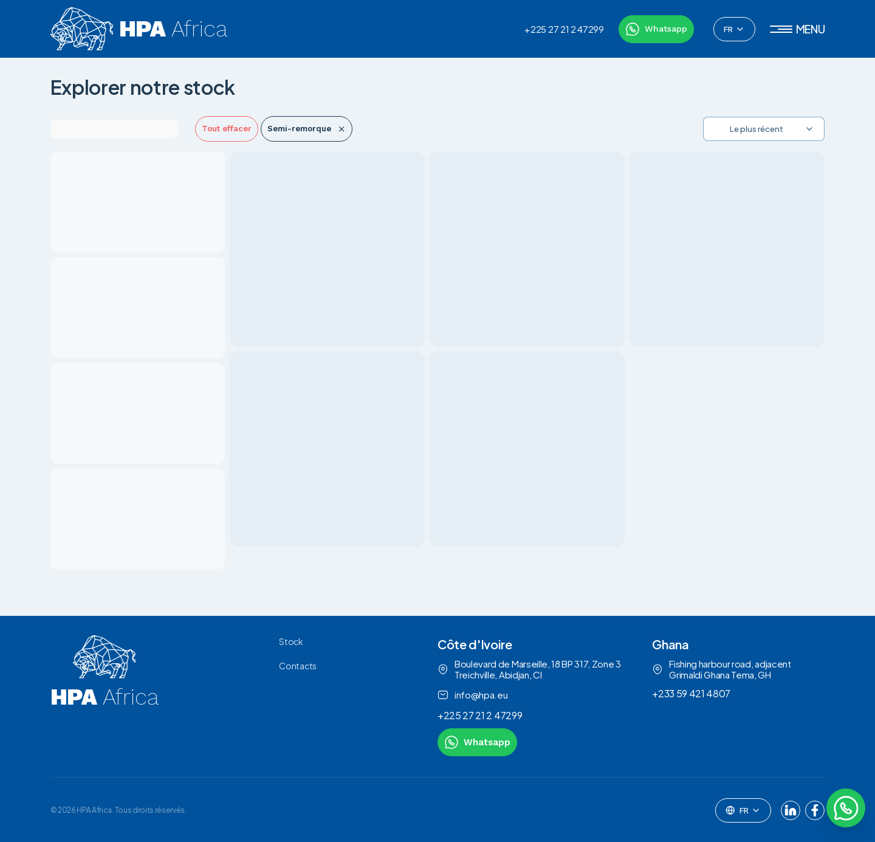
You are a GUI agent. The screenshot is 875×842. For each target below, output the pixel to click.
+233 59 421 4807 (691, 693)
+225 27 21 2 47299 (563, 29)
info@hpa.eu (472, 695)
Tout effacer (227, 128)
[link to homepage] (104, 695)
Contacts (297, 665)
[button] (797, 29)
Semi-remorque (306, 128)
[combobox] (734, 29)
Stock (291, 641)
